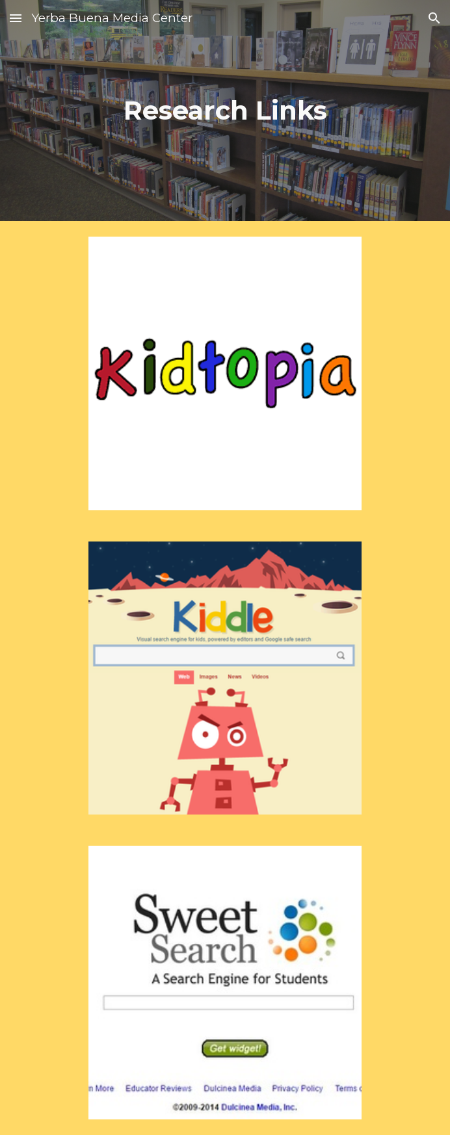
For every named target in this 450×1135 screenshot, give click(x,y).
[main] (225, 110)
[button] (15, 18)
